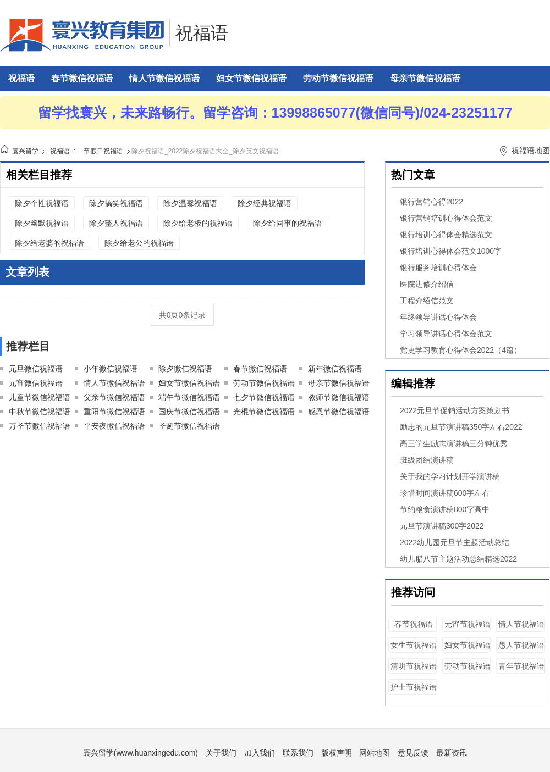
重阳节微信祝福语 (114, 411)
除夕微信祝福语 (185, 368)
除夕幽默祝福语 (42, 223)
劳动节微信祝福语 (338, 78)
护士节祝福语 (414, 686)
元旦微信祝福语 (36, 368)
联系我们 (298, 752)
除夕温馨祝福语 (190, 203)
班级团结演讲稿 (427, 460)
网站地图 (374, 752)
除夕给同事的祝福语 (287, 223)
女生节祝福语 (414, 645)
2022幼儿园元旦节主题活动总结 (454, 542)
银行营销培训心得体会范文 (446, 218)
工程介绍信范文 (427, 300)
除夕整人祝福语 (116, 223)
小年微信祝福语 (111, 368)
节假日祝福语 (103, 151)
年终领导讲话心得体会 (438, 317)
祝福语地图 (531, 150)
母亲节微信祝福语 (425, 78)
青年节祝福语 (521, 666)
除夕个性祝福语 (42, 203)
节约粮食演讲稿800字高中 (445, 509)
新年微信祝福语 (335, 368)
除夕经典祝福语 (265, 203)
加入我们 (259, 752)
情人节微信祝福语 (164, 78)
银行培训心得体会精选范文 (446, 234)
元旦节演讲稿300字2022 (442, 525)
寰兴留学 (25, 151)
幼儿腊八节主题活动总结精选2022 (458, 558)
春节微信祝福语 (82, 78)
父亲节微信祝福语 (114, 397)
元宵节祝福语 (467, 624)
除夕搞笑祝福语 (116, 203)
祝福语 (201, 33)
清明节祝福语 (414, 666)
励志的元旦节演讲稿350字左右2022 (461, 427)
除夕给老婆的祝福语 (49, 242)
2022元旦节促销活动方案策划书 (454, 410)
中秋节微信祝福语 (39, 411)
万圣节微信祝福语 (39, 425)
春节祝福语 (413, 624)
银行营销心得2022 (431, 201)
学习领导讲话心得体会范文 (446, 333)
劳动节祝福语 (467, 666)
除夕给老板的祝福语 (198, 223)
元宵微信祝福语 (36, 383)
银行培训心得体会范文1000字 (451, 251)
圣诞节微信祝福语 (189, 425)
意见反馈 (413, 752)
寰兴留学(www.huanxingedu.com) (140, 752)
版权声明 (336, 752)
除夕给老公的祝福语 (139, 242)
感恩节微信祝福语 (339, 411)
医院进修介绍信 (427, 284)
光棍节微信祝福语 (264, 411)
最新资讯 (451, 752)
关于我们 (221, 752)
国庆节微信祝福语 (189, 411)
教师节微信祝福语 (339, 397)
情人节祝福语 (521, 624)
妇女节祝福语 (467, 645)
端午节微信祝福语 (189, 397)
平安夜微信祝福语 (114, 425)
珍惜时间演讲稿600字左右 (445, 492)
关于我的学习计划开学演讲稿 (450, 476)
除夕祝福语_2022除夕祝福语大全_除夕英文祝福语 (205, 151)
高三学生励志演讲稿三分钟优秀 (454, 443)
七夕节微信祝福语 (264, 397)
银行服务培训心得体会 (438, 267)
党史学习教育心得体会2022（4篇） (460, 350)
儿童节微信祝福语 (39, 397)
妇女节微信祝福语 (251, 78)
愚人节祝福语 (521, 645)
